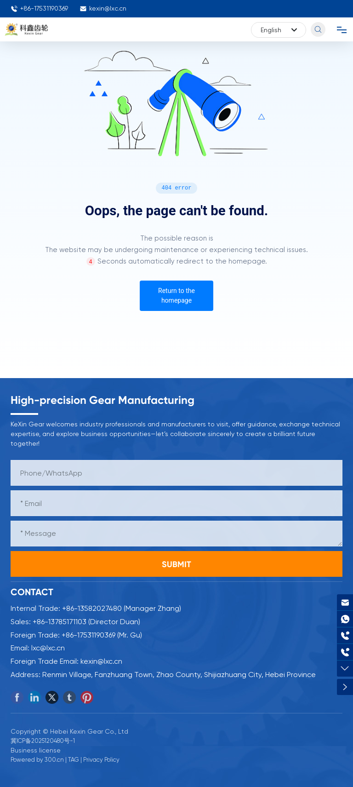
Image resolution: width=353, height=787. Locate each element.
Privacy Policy (101, 759)
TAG (73, 759)
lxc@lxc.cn (48, 647)
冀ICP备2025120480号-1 (43, 740)
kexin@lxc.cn (103, 8)
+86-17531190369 (39, 8)
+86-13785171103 (59, 621)
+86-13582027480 (92, 608)
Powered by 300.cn (37, 759)
